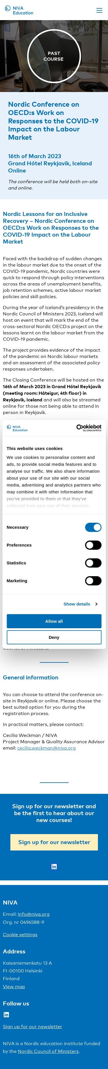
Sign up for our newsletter (54, 841)
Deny (54, 637)
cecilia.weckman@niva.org (46, 748)
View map (14, 986)
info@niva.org (34, 914)
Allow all (54, 621)
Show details (77, 603)
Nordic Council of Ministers (48, 1051)
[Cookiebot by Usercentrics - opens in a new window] (76, 428)
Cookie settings (20, 934)
